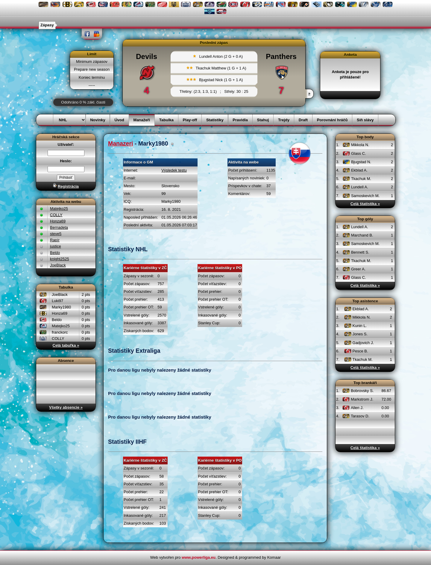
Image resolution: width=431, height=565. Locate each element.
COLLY (56, 215)
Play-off (190, 120)
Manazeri (120, 143)
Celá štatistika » (365, 204)
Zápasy (47, 25)
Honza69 (58, 221)
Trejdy (283, 120)
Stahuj (263, 120)
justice (55, 246)
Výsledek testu (174, 170)
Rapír (55, 240)
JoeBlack (58, 265)
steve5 (55, 233)
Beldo (55, 252)
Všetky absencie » (66, 407)
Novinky (97, 120)
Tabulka (166, 120)
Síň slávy (365, 120)
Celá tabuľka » (66, 345)
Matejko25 (59, 208)
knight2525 (59, 259)
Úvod (119, 120)
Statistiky (215, 120)
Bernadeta (59, 227)
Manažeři (141, 120)
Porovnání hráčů (332, 120)
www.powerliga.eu (199, 557)
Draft (303, 120)
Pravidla (240, 120)
